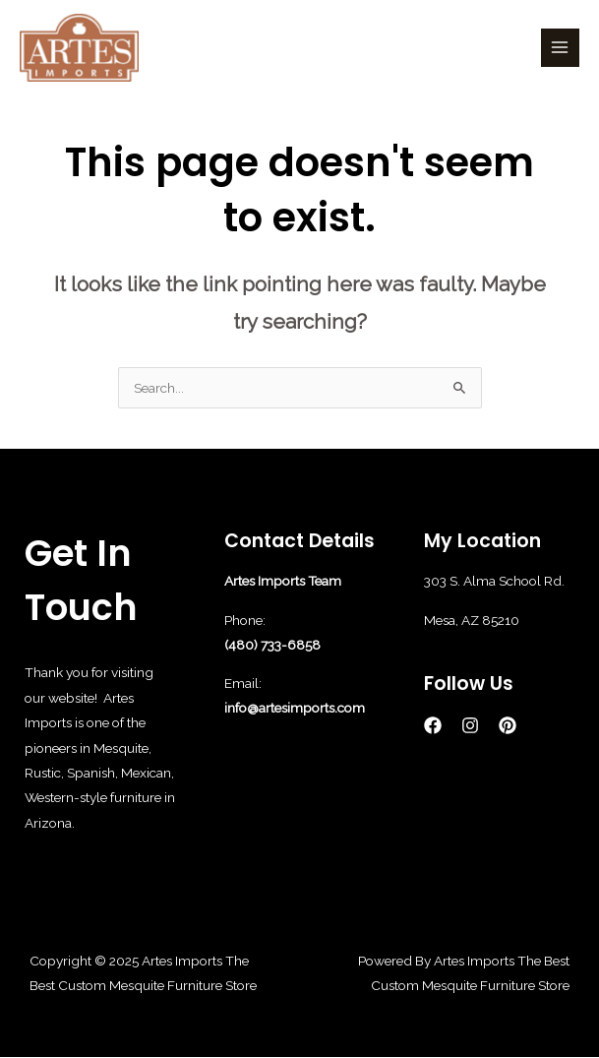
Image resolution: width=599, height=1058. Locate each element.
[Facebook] (433, 725)
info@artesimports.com (294, 708)
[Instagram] (470, 725)
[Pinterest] (507, 725)
